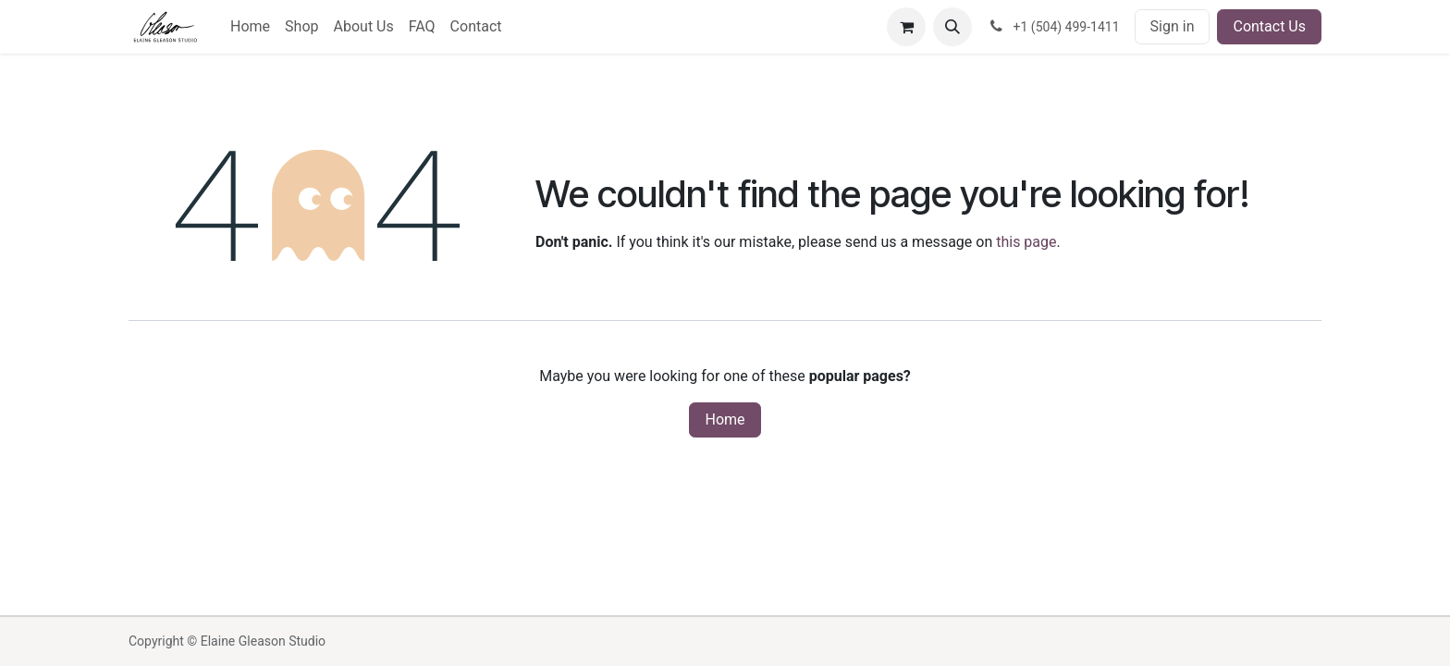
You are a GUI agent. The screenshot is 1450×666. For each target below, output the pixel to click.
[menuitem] (250, 26)
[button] (952, 26)
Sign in (1172, 26)
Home (724, 419)
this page (1026, 242)
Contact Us (1269, 26)
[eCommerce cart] (906, 26)
